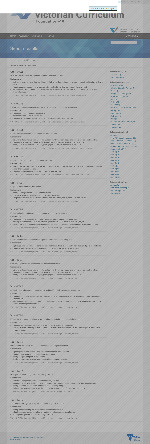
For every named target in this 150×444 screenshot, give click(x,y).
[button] (134, 41)
